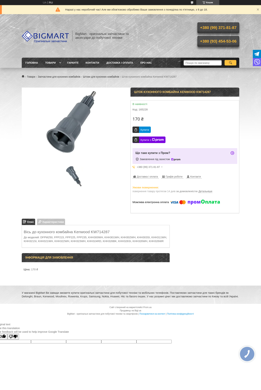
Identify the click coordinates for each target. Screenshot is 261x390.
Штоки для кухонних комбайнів (101, 76)
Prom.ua (147, 307)
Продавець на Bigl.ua (130, 310)
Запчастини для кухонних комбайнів (59, 76)
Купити (144, 129)
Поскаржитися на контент (152, 314)
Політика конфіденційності (180, 314)
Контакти (92, 62)
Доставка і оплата (119, 62)
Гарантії (72, 62)
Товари (50, 62)
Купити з (152, 139)
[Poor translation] (13, 337)
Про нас (146, 62)
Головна (31, 62)
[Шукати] (230, 62)
